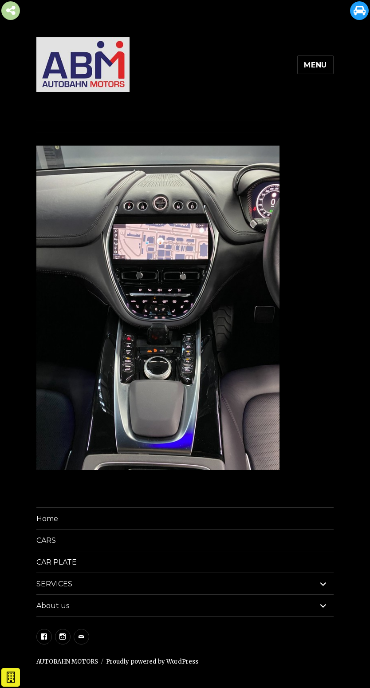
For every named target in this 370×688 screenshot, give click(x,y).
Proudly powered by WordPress (152, 661)
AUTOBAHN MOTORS (67, 661)
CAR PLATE (56, 562)
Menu (315, 65)
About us (52, 605)
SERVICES (54, 584)
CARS (46, 540)
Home (47, 518)
